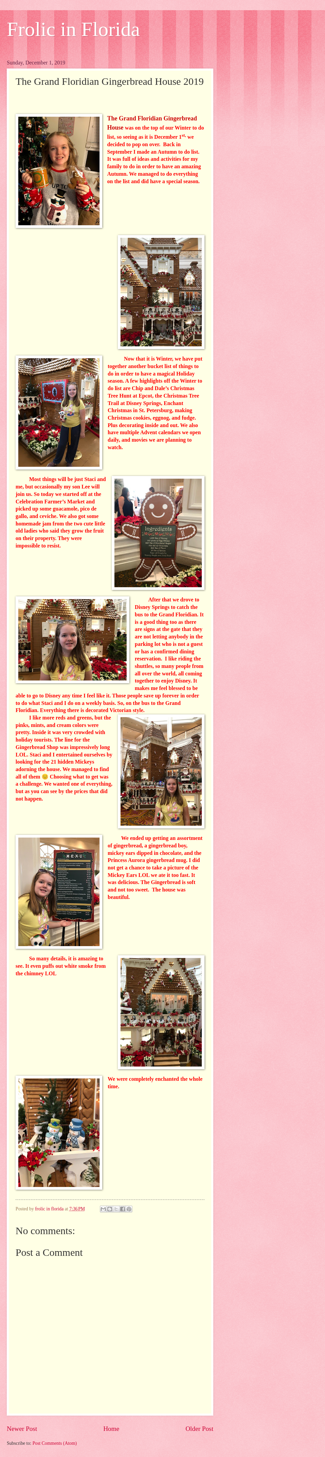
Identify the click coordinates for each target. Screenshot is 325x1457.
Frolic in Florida (73, 29)
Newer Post (22, 1428)
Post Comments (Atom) (54, 1443)
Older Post (199, 1428)
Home (111, 1428)
